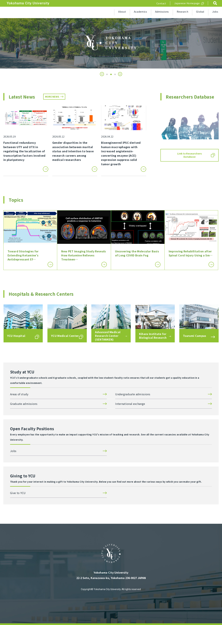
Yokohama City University (28, 3)
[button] (102, 74)
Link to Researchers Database (189, 155)
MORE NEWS (52, 96)
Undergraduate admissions (132, 394)
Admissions (162, 11)
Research (182, 11)
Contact (161, 3)
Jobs (215, 11)
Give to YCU (18, 493)
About (122, 11)
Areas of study (19, 394)
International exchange (130, 404)
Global (200, 11)
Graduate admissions (23, 404)
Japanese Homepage (187, 3)
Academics (140, 11)
